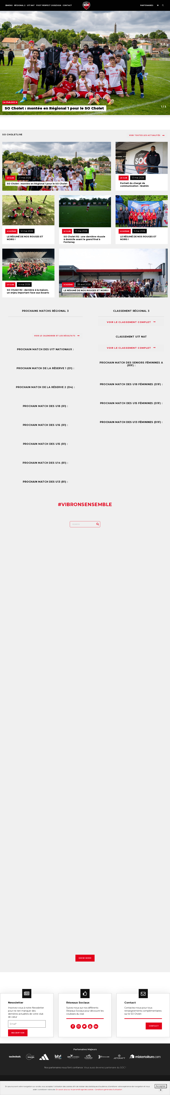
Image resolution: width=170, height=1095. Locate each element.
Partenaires (146, 5)
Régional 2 (19, 5)
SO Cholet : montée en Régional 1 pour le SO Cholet (37, 183)
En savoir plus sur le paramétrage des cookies (74, 1089)
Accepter (161, 1086)
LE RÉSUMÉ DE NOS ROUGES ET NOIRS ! (25, 238)
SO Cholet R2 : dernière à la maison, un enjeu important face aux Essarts (28, 291)
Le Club (10, 178)
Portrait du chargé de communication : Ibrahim (134, 184)
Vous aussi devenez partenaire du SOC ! (105, 1070)
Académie (11, 231)
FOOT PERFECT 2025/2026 (48, 5)
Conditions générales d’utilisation (108, 1089)
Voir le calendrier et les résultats (57, 336)
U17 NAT (31, 5)
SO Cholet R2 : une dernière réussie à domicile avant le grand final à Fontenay (84, 239)
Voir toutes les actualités (147, 135)
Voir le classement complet (131, 322)
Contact (67, 5)
